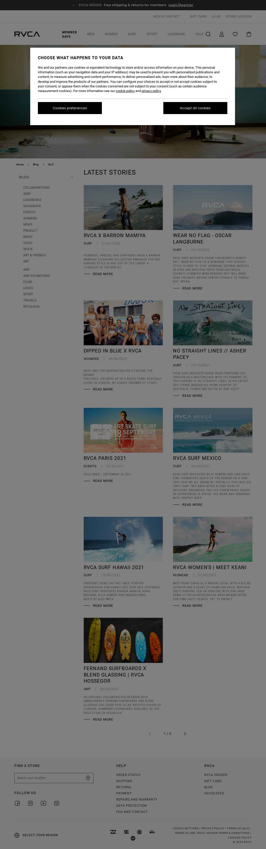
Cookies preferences (70, 108)
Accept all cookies (195, 108)
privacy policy (151, 91)
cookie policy (125, 91)
